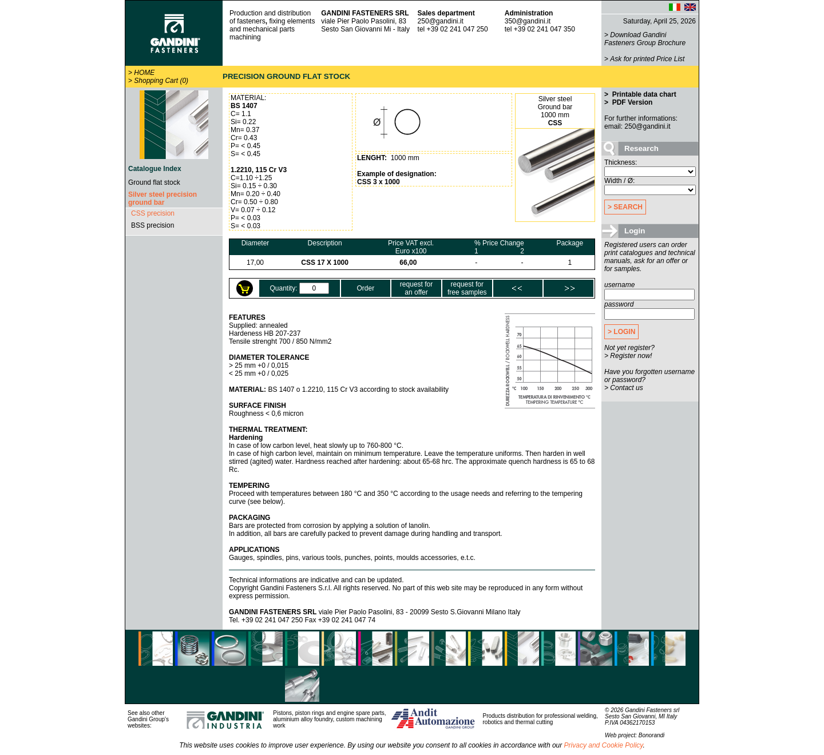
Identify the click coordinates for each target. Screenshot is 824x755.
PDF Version (631, 102)
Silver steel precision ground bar (162, 198)
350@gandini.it (527, 21)
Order (366, 288)
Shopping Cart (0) (161, 81)
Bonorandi (652, 735)
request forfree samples (467, 288)
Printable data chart (643, 94)
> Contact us (623, 388)
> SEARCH (625, 207)
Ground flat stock (154, 182)
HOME (144, 73)
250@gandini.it (441, 21)
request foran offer (416, 288)
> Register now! (628, 356)
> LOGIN (621, 332)
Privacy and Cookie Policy (603, 745)
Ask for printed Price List (647, 59)
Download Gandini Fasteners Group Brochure (645, 39)
